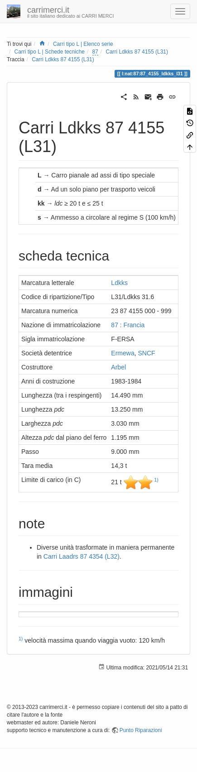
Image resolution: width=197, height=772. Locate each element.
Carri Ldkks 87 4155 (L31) (137, 52)
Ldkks (119, 282)
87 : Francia (127, 325)
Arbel (118, 367)
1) (156, 479)
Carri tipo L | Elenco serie (83, 44)
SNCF (146, 353)
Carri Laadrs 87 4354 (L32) (81, 556)
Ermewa (122, 353)
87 (95, 52)
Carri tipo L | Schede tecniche (49, 52)
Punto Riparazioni (141, 730)
